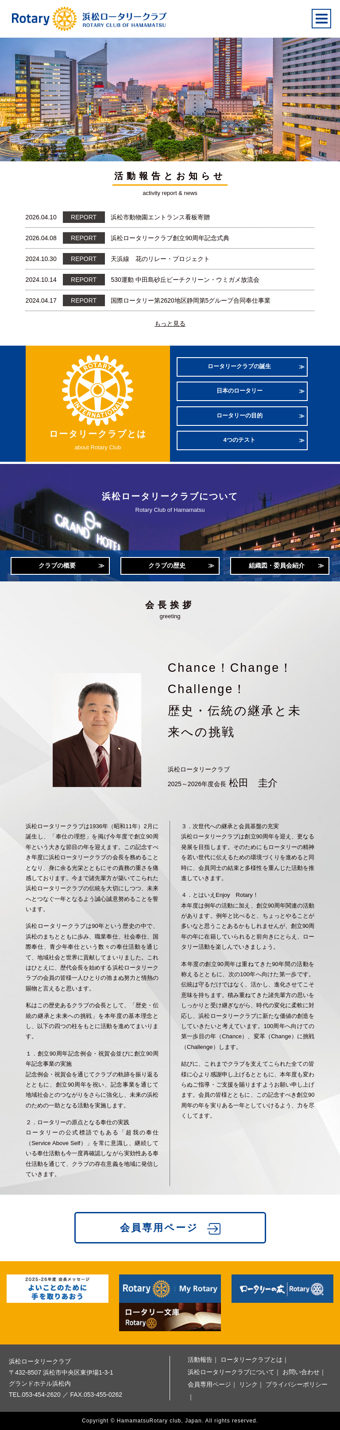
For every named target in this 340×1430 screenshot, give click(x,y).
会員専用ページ (159, 1227)
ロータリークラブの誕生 (239, 366)
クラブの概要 (57, 565)
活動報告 (200, 1359)
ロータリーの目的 (239, 415)
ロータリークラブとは (251, 1359)
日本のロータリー (239, 390)
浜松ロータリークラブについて (231, 1371)
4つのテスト (239, 439)
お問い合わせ (301, 1371)
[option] (170, 94)
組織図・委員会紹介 (277, 565)
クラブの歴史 (166, 565)
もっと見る (170, 323)
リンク (248, 1384)
